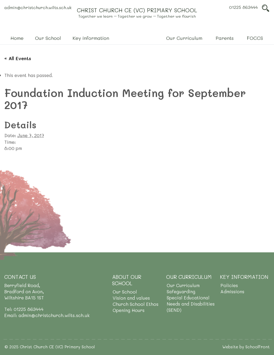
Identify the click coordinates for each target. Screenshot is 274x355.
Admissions (232, 291)
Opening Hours (128, 310)
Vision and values (131, 298)
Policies (229, 285)
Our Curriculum (183, 285)
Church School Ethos (135, 304)
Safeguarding (181, 291)
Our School (125, 292)
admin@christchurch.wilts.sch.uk (38, 7)
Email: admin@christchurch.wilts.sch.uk (47, 315)
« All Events (17, 58)
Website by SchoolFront (246, 346)
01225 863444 (243, 7)
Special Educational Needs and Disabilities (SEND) (191, 304)
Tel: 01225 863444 (24, 309)
